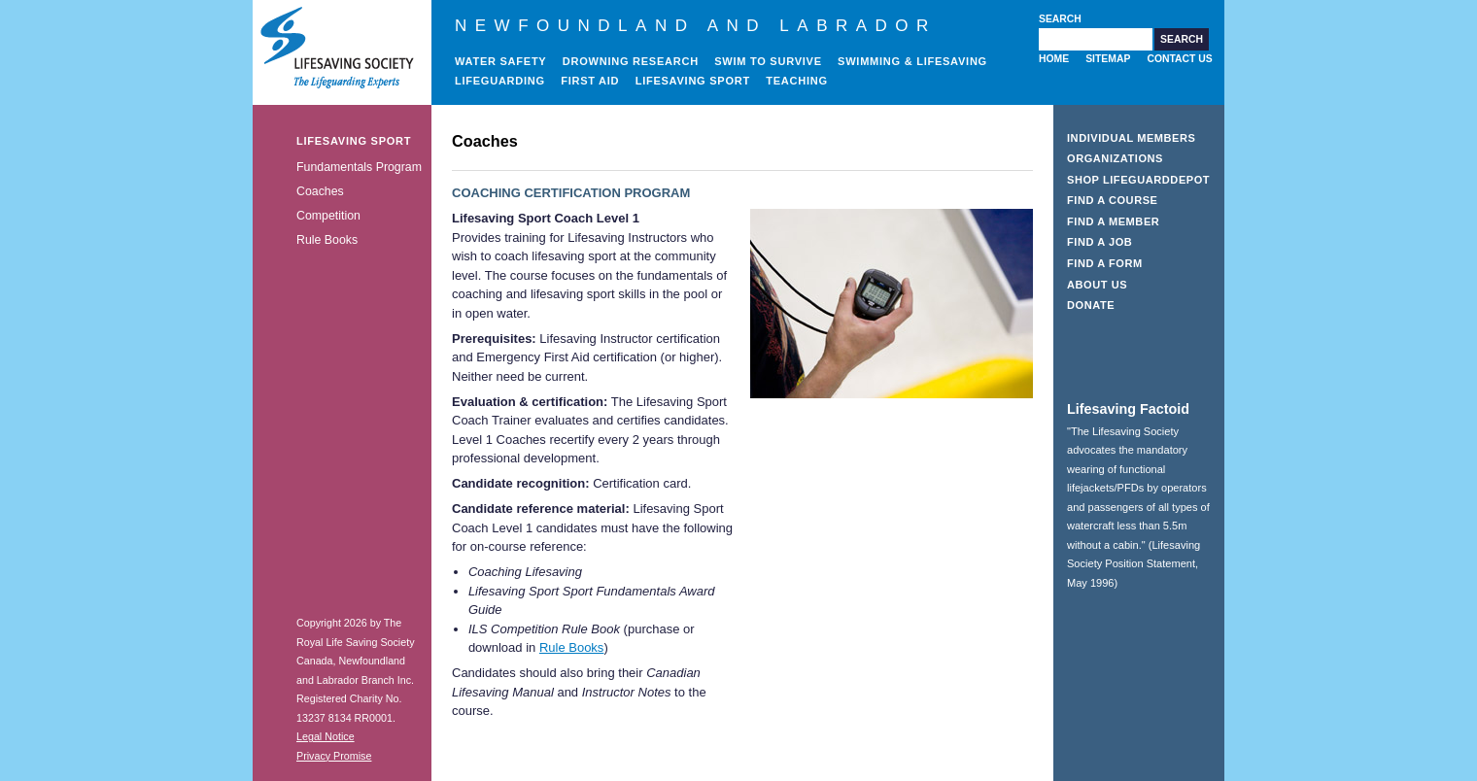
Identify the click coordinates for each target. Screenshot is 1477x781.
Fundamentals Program (359, 167)
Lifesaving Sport (692, 80)
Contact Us (1179, 58)
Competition (328, 215)
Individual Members (1131, 138)
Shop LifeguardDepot (1138, 180)
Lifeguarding (500, 80)
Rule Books (327, 240)
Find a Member (1113, 221)
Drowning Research (631, 61)
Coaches (320, 191)
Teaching (797, 80)
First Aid (590, 80)
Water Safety (500, 61)
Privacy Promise (333, 756)
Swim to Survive (768, 61)
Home (1054, 58)
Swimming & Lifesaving (912, 61)
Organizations (1115, 158)
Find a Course (1112, 200)
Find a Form (1105, 263)
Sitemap (1107, 58)
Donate (1091, 305)
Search (1060, 19)
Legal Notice (325, 736)
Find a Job (1099, 242)
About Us (1097, 284)
